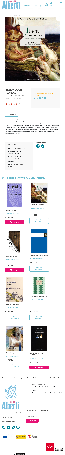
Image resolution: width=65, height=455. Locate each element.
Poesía (10, 15)
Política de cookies (39, 378)
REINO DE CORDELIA (19, 149)
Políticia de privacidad (21, 378)
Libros (6, 15)
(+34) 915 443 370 (7, 417)
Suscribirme (32, 421)
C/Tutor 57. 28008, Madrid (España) (11, 413)
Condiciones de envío (56, 378)
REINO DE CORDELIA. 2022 (13, 98)
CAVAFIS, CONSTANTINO (12, 213)
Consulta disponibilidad (39, 221)
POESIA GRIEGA (15, 15)
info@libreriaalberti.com (8, 421)
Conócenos (5, 378)
